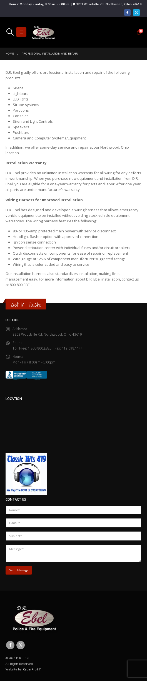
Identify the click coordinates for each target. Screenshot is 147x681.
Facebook (10, 645)
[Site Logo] (43, 32)
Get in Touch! (26, 304)
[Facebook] (127, 12)
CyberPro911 (32, 669)
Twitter (20, 645)
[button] (10, 32)
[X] (136, 12)
